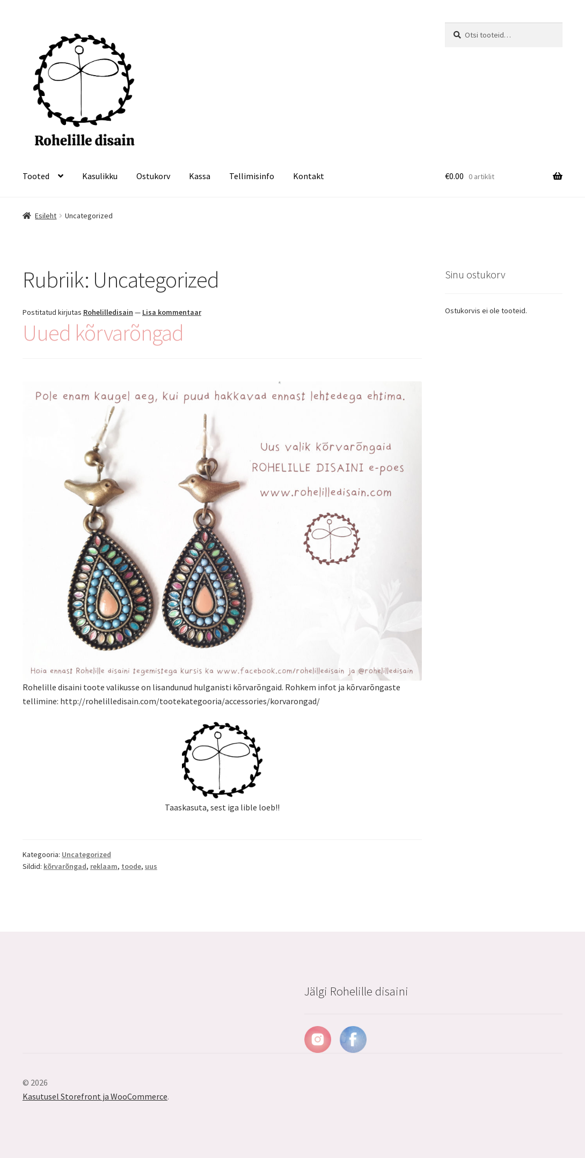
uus (151, 866)
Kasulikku (100, 176)
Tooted (36, 176)
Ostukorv (153, 176)
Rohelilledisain (108, 312)
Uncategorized (86, 854)
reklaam (104, 866)
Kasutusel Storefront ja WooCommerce (95, 1096)
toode (131, 866)
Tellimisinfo (251, 176)
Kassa (199, 176)
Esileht (45, 215)
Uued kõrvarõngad (103, 332)
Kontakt (308, 176)
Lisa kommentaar (171, 312)
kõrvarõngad (64, 866)
